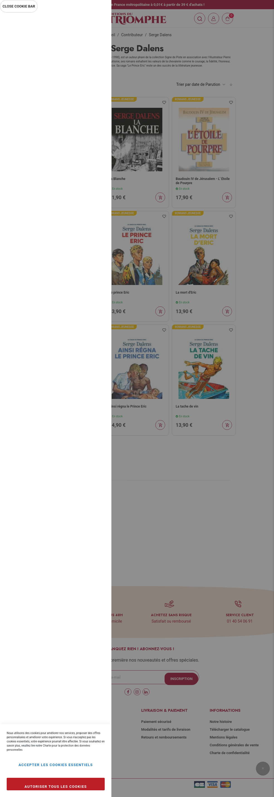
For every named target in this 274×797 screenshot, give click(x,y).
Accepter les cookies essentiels (56, 765)
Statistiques (96, 90)
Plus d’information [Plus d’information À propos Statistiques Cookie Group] (88, 126)
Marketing (96, 150)
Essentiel (96, 24)
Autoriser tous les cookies (56, 786)
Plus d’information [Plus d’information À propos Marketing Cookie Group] (88, 186)
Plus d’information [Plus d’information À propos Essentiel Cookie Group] (88, 66)
